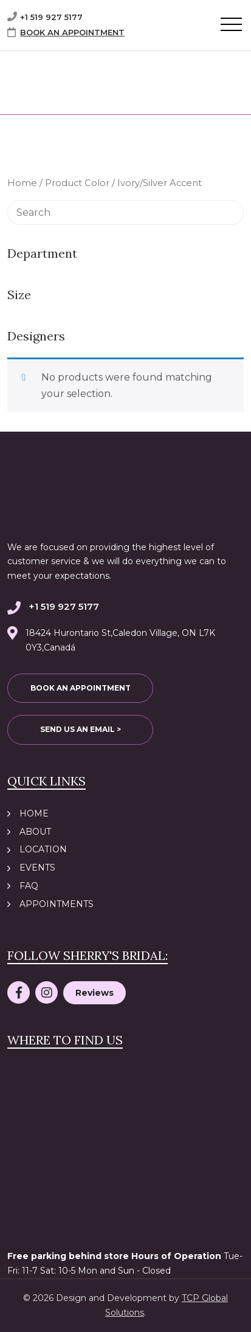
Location (43, 849)
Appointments (56, 904)
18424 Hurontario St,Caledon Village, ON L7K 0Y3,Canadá (120, 640)
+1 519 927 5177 (51, 17)
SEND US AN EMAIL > (80, 729)
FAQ (28, 885)
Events (37, 867)
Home (22, 183)
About (35, 831)
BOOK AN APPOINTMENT (72, 32)
